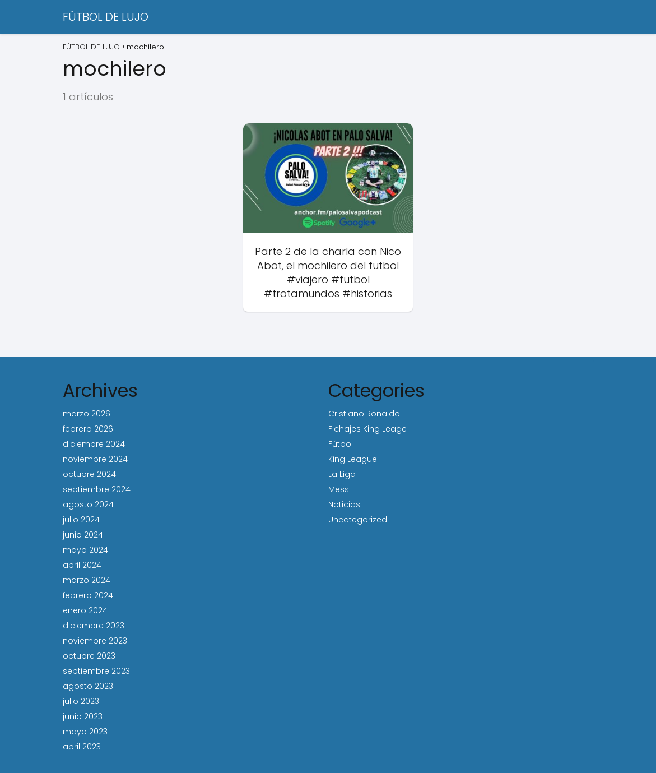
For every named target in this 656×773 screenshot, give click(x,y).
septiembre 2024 (97, 489)
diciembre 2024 (94, 444)
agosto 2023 (88, 686)
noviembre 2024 (95, 459)
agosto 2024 (88, 504)
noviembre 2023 (95, 640)
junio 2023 (83, 716)
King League (352, 459)
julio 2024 (81, 519)
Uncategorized (357, 519)
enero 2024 (85, 610)
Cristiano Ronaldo (364, 413)
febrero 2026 (88, 428)
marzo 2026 (86, 413)
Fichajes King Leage (367, 428)
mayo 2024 (85, 550)
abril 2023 (82, 746)
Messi (339, 489)
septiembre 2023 (96, 671)
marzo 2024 (86, 580)
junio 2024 (83, 534)
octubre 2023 (89, 655)
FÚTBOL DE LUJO (105, 17)
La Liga (342, 474)
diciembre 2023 (93, 625)
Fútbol (340, 444)
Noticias (344, 504)
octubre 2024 (89, 474)
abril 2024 (82, 565)
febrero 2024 (88, 595)
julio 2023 (81, 701)
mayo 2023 (85, 731)
